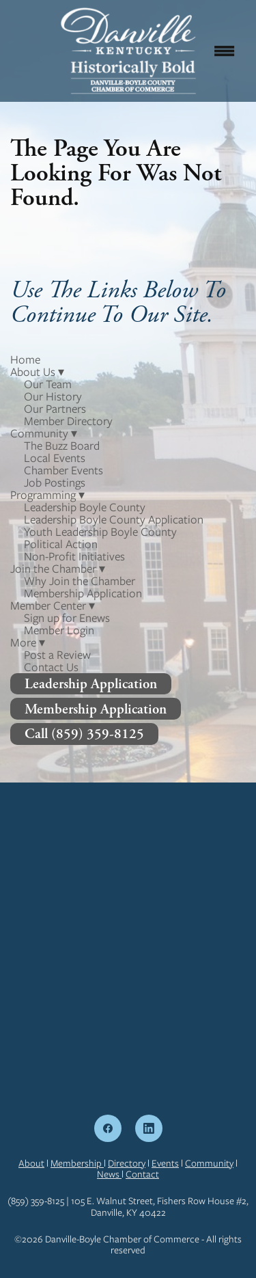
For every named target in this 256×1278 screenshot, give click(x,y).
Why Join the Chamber (79, 581)
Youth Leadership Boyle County (100, 532)
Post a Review (57, 655)
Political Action (61, 544)
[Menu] (224, 50)
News (109, 1174)
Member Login (59, 630)
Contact (142, 1174)
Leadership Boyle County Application (113, 519)
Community (209, 1163)
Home (25, 359)
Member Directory (68, 421)
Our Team (48, 384)
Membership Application (83, 593)
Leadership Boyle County (84, 507)
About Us (37, 372)
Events (165, 1163)
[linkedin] (148, 1128)
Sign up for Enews (67, 618)
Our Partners (55, 408)
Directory (126, 1163)
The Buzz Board (62, 445)
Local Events (54, 458)
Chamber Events (63, 470)
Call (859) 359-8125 (84, 733)
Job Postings (54, 482)
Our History (53, 396)
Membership (77, 1163)
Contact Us (51, 667)
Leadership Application (91, 683)
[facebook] (108, 1128)
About (31, 1163)
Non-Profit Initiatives (74, 556)
